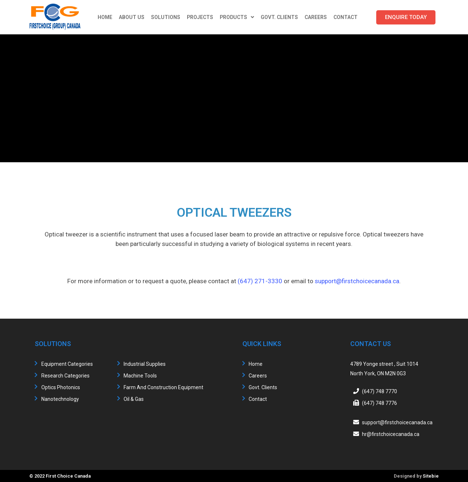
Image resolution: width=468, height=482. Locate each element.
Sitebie (431, 476)
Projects (200, 17)
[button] (405, 17)
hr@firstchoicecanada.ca (390, 434)
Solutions (165, 17)
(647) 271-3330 (260, 281)
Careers (316, 17)
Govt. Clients (279, 17)
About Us (131, 17)
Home (105, 17)
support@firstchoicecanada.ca (357, 281)
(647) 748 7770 (379, 391)
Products (237, 17)
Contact (345, 17)
